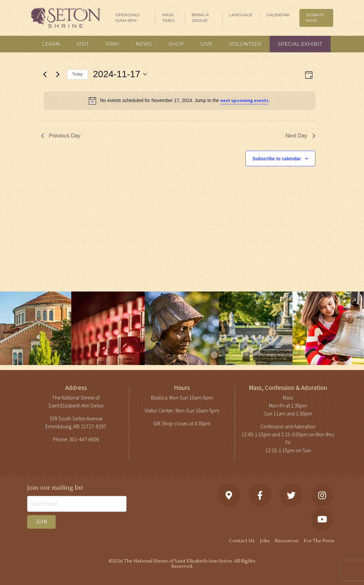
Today (77, 74)
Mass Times (168, 17)
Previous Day (60, 135)
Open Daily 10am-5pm (127, 17)
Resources (286, 541)
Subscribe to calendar (276, 158)
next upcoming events (244, 100)
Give (206, 44)
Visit (83, 44)
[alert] (179, 100)
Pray (112, 44)
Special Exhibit (300, 44)
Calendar (277, 14)
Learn (51, 44)
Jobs (265, 541)
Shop (176, 44)
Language (241, 14)
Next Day (300, 135)
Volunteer (245, 44)
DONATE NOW (315, 17)
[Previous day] (45, 74)
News (144, 44)
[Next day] (58, 74)
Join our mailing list (55, 488)
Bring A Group (200, 17)
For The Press (319, 541)
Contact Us (242, 541)
